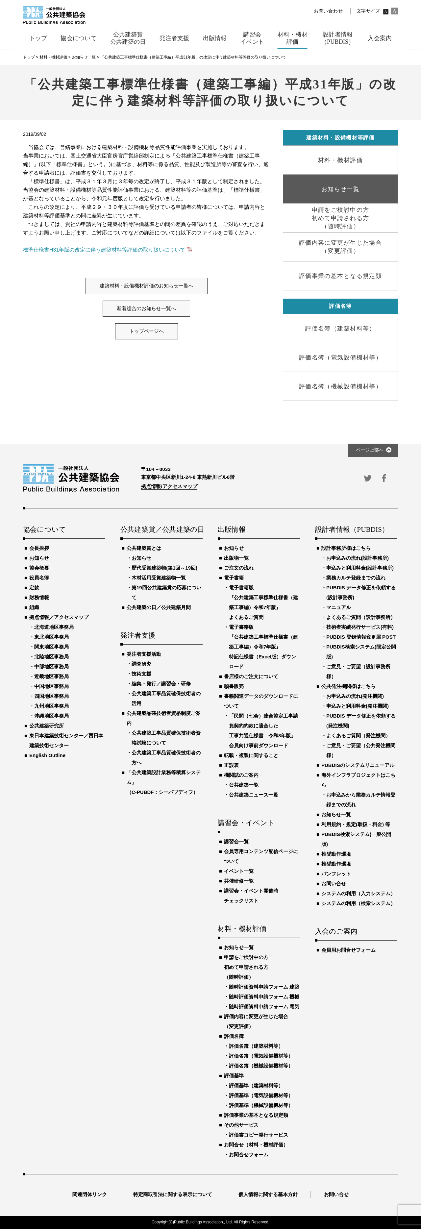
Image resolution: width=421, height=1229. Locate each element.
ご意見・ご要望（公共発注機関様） (360, 750)
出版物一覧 (236, 558)
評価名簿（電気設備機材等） (261, 1056)
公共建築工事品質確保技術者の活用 (166, 698)
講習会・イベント (246, 823)
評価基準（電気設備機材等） (261, 1095)
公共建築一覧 (244, 785)
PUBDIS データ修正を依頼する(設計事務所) (361, 592)
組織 (34, 607)
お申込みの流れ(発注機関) (355, 696)
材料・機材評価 (242, 929)
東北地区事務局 (51, 637)
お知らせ (39, 558)
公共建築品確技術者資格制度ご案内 (164, 718)
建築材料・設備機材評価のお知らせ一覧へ (146, 285)
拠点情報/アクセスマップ (169, 486)
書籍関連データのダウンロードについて (261, 701)
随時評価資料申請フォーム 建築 (264, 987)
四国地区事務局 (51, 696)
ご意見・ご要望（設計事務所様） (358, 671)
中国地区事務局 (51, 686)
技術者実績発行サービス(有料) (360, 627)
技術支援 (141, 673)
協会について (44, 529)
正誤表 (231, 765)
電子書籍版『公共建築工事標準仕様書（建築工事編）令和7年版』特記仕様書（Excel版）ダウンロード (263, 646)
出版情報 (232, 529)
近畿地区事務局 (51, 676)
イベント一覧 (239, 871)
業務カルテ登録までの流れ (355, 577)
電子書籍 (234, 577)
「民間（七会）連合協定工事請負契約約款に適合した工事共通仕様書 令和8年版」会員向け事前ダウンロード (263, 730)
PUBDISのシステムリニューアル (357, 765)
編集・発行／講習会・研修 (161, 683)
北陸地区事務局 (51, 656)
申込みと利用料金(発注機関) (357, 706)
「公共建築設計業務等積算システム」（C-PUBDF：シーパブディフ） (164, 782)
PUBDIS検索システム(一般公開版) (356, 839)
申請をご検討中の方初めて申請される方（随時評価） (246, 967)
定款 (34, 587)
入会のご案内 (336, 931)
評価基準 (234, 1075)
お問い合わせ (328, 11)
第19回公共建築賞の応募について (166, 592)
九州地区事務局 (51, 706)
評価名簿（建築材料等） (256, 1046)
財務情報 (39, 597)
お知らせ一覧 (239, 947)
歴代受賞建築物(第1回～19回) (164, 568)
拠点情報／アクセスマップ (58, 617)
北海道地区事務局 (54, 627)
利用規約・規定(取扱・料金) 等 (355, 824)
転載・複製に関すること (251, 755)
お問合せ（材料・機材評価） (256, 1144)
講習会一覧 (236, 841)
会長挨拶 (39, 548)
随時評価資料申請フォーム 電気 (264, 1006)
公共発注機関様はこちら (348, 686)
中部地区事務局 (51, 666)
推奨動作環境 (336, 854)
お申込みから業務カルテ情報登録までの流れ (360, 799)
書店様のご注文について (251, 676)
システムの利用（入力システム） (358, 893)
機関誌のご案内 (241, 775)
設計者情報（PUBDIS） (352, 529)
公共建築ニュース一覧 (253, 795)
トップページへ (146, 331)
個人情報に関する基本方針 (268, 1194)
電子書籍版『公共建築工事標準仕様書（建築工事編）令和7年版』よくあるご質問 (263, 602)
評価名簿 (234, 1036)
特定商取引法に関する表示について (172, 1194)
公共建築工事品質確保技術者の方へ (166, 757)
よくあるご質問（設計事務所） (360, 617)
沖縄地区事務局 (51, 716)
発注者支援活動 (144, 654)
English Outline (47, 755)
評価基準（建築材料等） (256, 1085)
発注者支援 (137, 635)
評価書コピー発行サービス (258, 1135)
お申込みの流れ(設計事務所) (357, 558)
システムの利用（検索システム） (358, 903)
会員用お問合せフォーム (348, 950)
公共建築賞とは (144, 548)
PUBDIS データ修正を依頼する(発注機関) (361, 720)
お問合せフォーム (248, 1154)
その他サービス (241, 1125)
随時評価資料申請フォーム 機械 (264, 996)
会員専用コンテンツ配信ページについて (261, 856)
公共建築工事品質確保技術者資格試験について (166, 738)
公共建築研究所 (46, 725)
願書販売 (234, 686)
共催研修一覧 (239, 881)
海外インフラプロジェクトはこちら (358, 780)
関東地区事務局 (51, 647)
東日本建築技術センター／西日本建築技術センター (66, 740)
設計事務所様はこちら (346, 548)
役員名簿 (39, 577)
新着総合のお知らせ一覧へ (146, 308)
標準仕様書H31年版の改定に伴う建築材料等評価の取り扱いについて (105, 250)
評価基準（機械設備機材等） (261, 1105)
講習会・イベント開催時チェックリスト (251, 895)
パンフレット (336, 873)
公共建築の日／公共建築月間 (159, 607)
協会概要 (39, 568)
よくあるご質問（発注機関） (358, 735)
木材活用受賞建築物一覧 (159, 577)
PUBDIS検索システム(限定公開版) (361, 651)
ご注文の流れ (239, 568)
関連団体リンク (89, 1194)
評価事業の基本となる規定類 (256, 1115)
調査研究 (141, 664)
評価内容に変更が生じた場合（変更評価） (256, 1021)
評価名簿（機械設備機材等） (261, 1066)
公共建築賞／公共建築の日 (161, 529)
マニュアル (338, 607)
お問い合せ (333, 883)
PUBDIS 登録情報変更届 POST (361, 637)
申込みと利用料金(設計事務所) (360, 568)
